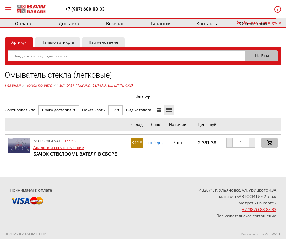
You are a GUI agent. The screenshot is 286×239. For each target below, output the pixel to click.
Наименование (103, 42)
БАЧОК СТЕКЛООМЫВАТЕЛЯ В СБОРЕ (75, 154)
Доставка (69, 23)
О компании (253, 23)
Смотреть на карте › (256, 203)
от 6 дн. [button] (155, 143)
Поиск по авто (38, 85)
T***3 (70, 141)
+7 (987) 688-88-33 (85, 9)
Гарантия (161, 23)
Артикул (19, 42)
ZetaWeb (273, 234)
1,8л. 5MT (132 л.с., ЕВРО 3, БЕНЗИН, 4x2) (95, 85)
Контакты (207, 23)
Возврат (115, 23)
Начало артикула (57, 42)
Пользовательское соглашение (246, 216)
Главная (13, 85)
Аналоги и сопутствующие (58, 147)
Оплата (23, 23)
